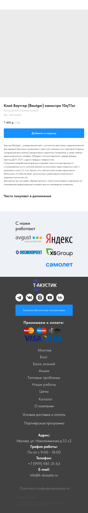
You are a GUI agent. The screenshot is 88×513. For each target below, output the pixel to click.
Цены (44, 391)
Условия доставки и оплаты (44, 414)
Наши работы (44, 384)
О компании (44, 406)
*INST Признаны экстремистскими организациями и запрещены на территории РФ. (42, 503)
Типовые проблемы (43, 377)
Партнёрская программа (44, 423)
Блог (44, 357)
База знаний (44, 364)
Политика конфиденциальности (44, 488)
